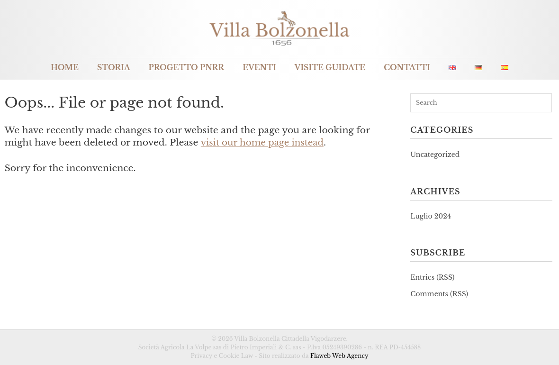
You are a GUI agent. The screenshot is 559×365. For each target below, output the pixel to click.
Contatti (407, 67)
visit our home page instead (263, 142)
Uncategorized (435, 154)
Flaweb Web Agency (339, 355)
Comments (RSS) (439, 294)
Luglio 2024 (430, 216)
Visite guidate (330, 67)
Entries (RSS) (432, 277)
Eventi (259, 67)
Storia (113, 67)
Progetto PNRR (187, 67)
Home (65, 67)
